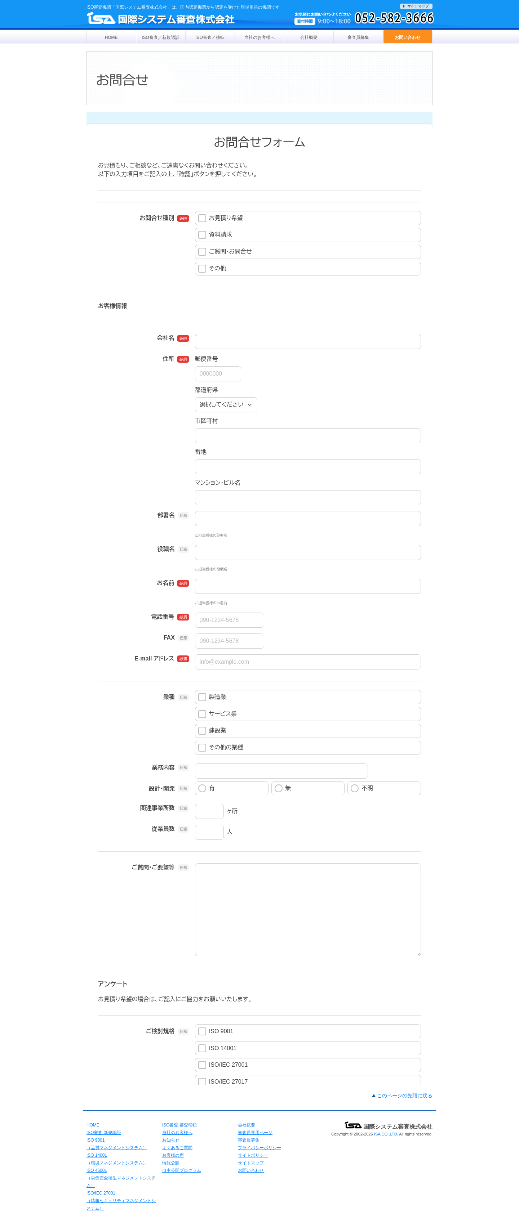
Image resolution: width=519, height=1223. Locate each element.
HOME (111, 37)
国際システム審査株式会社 (388, 1127)
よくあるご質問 (177, 1147)
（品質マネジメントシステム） (116, 1147)
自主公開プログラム (181, 1170)
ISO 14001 (96, 1155)
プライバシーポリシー (259, 1147)
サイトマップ (251, 1162)
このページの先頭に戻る (404, 1095)
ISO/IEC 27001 (100, 1193)
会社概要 (309, 37)
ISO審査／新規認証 (160, 37)
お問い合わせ (408, 37)
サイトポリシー (253, 1155)
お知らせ (170, 1140)
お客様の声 (173, 1155)
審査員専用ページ (255, 1132)
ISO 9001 (95, 1140)
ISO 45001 (96, 1170)
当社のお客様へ (259, 37)
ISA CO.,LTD (385, 1134)
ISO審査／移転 (209, 37)
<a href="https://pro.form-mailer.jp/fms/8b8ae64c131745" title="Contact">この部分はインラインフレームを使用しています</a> (259, 598)
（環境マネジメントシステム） (116, 1162)
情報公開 (170, 1162)
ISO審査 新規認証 (103, 1132)
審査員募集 (358, 37)
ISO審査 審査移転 (179, 1125)
